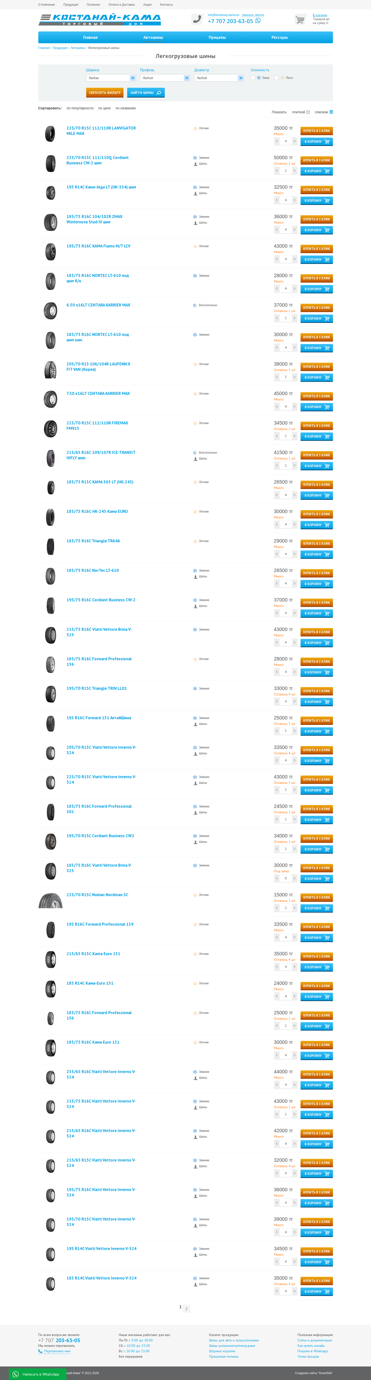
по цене (104, 108)
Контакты (166, 4)
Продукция (70, 4)
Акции (147, 4)
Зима (263, 77)
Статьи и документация (315, 1340)
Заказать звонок (253, 15)
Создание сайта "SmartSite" (314, 1373)
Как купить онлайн (311, 1345)
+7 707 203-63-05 (230, 21)
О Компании (46, 4)
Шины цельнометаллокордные (232, 1345)
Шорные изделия (222, 1351)
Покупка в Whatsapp (313, 1351)
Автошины (78, 48)
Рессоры (280, 37)
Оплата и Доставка (122, 4)
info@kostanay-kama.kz (223, 15)
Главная (90, 37)
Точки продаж (308, 1356)
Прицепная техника (223, 1356)
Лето (286, 77)
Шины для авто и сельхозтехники (234, 1340)
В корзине (320, 15)
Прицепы (217, 37)
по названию (126, 108)
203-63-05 (59, 1340)
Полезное (93, 4)
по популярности (80, 108)
